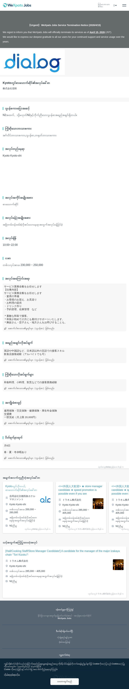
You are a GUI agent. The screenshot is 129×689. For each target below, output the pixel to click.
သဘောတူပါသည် (64, 681)
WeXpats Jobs (64, 617)
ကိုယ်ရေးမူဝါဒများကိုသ (12, 674)
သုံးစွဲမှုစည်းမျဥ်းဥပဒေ (64, 637)
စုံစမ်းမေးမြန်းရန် (64, 642)
